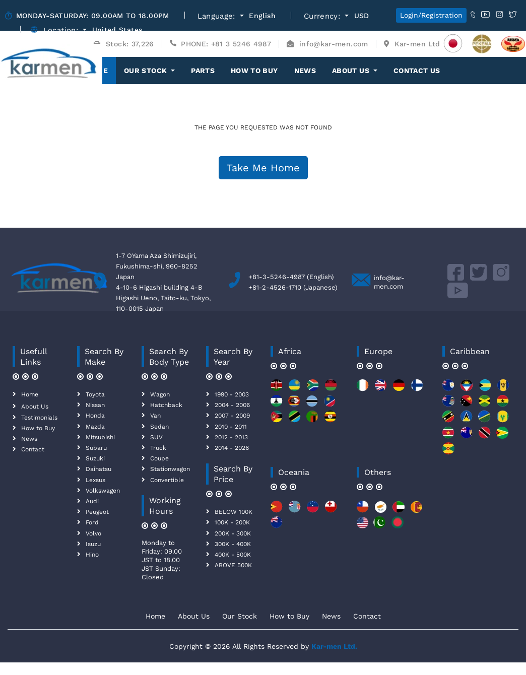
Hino (92, 554)
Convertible (167, 480)
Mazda (95, 426)
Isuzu (93, 544)
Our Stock (239, 616)
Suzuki (95, 458)
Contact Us (416, 70)
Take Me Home (263, 168)
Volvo (93, 533)
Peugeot (97, 511)
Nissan (95, 405)
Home (29, 394)
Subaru (96, 447)
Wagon (160, 394)
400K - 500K (233, 554)
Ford (92, 522)
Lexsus (95, 480)
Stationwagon (170, 468)
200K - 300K (233, 533)
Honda (95, 415)
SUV (156, 437)
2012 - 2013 (231, 437)
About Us (34, 406)
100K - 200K (232, 522)
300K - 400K (233, 544)
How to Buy (254, 70)
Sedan (159, 426)
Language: (218, 16)
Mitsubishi (100, 437)
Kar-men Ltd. (334, 646)
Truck (158, 447)
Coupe (159, 458)
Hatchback (166, 405)
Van (155, 415)
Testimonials (39, 417)
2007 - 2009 (232, 415)
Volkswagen (103, 490)
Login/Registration (431, 15)
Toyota (95, 394)
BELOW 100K (233, 511)
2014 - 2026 (232, 447)
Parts (203, 70)
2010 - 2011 (231, 426)
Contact (32, 449)
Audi (92, 501)
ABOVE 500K (233, 565)
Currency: (323, 16)
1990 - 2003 (232, 394)
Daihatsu (98, 468)
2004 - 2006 (232, 405)
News (305, 70)
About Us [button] (351, 70)
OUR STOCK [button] (146, 70)
